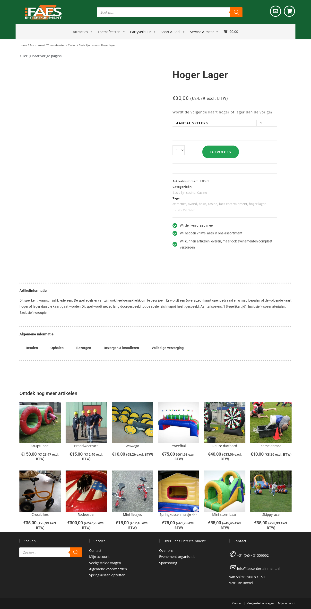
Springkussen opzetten (107, 575)
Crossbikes (40, 514)
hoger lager (257, 204)
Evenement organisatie (177, 556)
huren (177, 209)
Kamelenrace (270, 445)
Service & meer (204, 32)
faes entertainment (233, 204)
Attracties (83, 32)
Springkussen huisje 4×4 (178, 514)
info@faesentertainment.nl (258, 568)
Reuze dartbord (224, 445)
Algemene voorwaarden (108, 569)
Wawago (132, 445)
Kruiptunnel (40, 445)
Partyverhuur (143, 32)
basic (202, 204)
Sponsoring (168, 563)
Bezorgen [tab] (83, 348)
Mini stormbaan (224, 514)
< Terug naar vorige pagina (40, 56)
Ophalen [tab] (57, 348)
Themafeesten (111, 32)
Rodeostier (86, 514)
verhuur (189, 209)
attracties (179, 204)
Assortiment (37, 45)
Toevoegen (222, 151)
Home (23, 45)
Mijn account (99, 556)
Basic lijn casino (88, 45)
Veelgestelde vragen (105, 563)
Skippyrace (271, 514)
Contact (95, 550)
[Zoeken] (236, 12)
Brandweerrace (86, 445)
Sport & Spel (173, 32)
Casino (72, 45)
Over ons (166, 550)
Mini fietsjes (132, 514)
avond (192, 204)
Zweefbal (178, 445)
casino (212, 204)
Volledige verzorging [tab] (168, 348)
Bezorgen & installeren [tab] (121, 348)
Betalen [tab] (32, 348)
